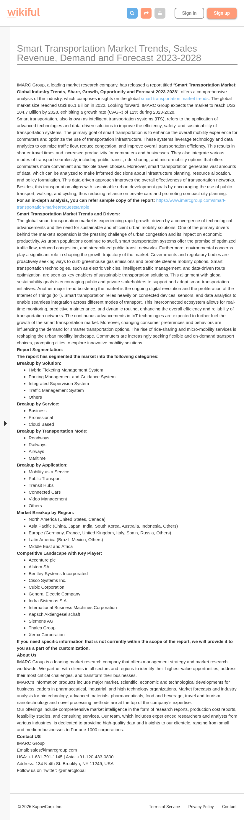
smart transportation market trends (175, 98)
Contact (229, 806)
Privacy (201, 806)
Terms (164, 806)
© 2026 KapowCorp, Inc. (40, 806)
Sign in (189, 13)
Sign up (222, 13)
